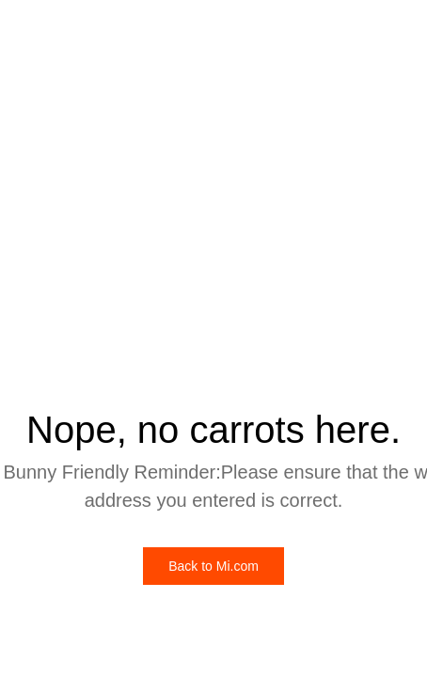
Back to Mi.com (213, 566)
